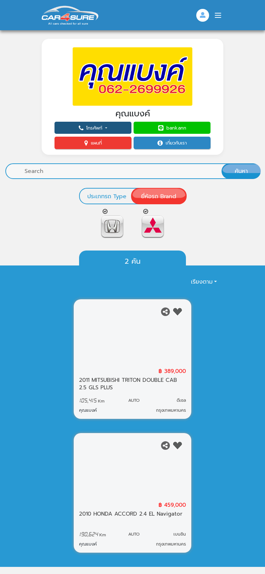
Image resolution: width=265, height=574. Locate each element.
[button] (92, 128)
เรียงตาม (202, 282)
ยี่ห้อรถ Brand (158, 196)
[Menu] (218, 15)
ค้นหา (241, 171)
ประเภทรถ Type (106, 196)
